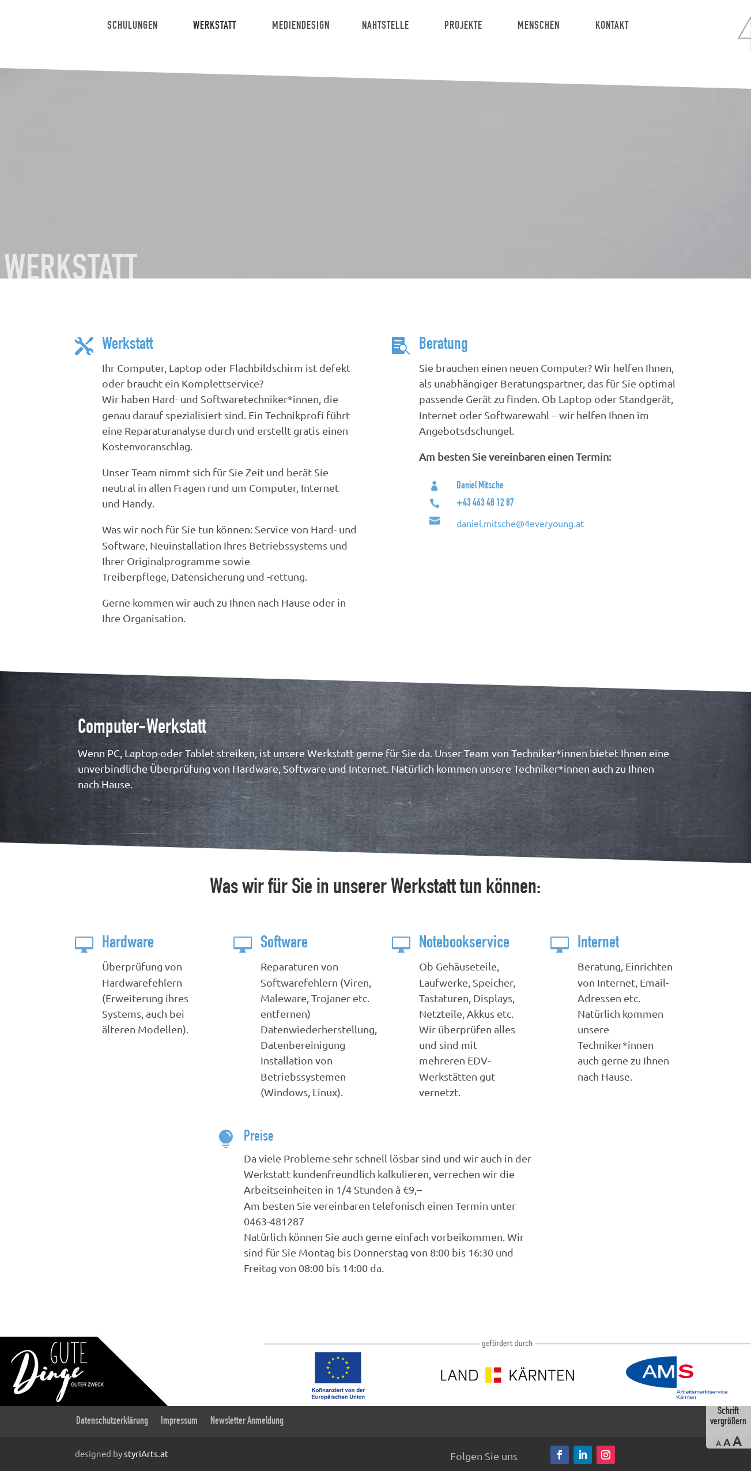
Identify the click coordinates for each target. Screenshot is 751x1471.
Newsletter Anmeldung (247, 1421)
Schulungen (132, 26)
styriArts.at (146, 1452)
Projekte (463, 26)
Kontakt (612, 26)
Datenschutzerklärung (112, 1421)
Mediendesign (301, 26)
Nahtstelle (385, 26)
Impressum (179, 1421)
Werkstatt (214, 26)
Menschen (539, 26)
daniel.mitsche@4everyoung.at (520, 523)
